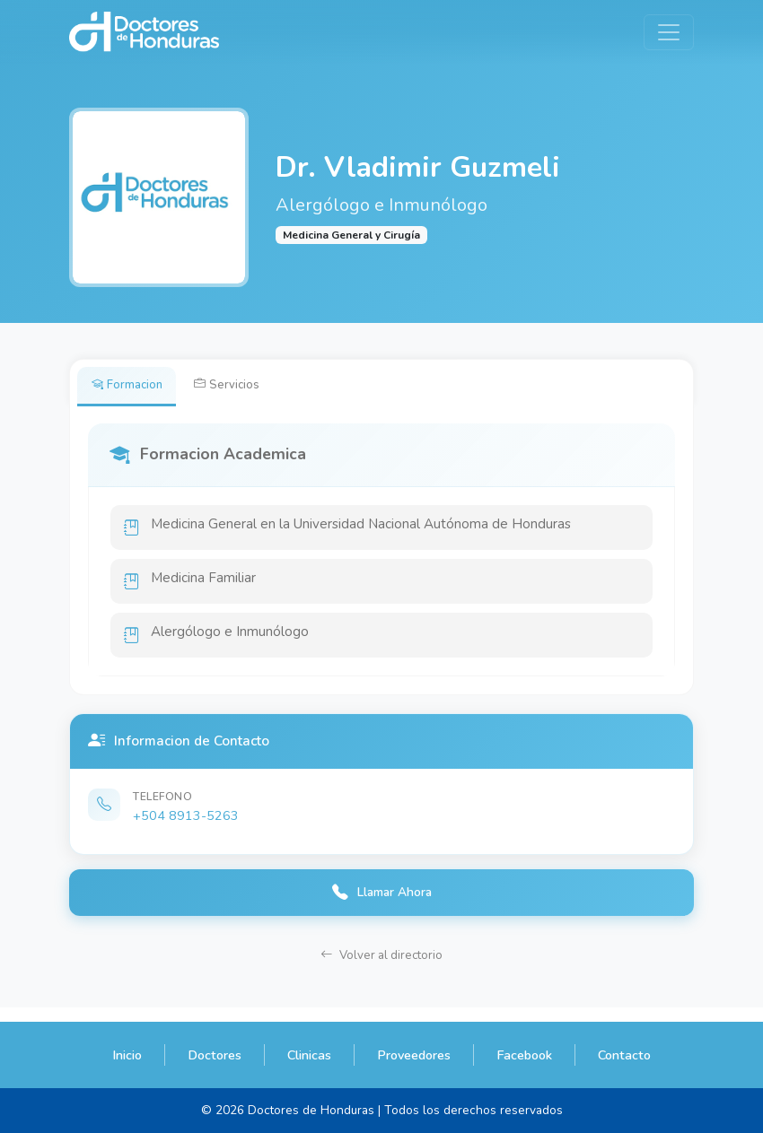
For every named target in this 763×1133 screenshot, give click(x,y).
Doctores (214, 1055)
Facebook (524, 1055)
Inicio (127, 1055)
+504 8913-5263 (186, 825)
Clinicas (309, 1055)
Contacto (624, 1055)
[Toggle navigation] (669, 32)
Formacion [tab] (130, 387)
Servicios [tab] (237, 387)
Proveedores (414, 1055)
